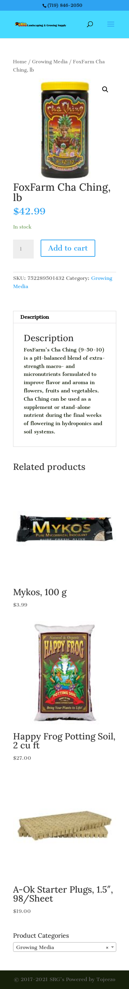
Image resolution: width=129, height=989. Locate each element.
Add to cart (68, 248)
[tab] (65, 317)
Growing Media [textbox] (62, 947)
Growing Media (50, 62)
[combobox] (64, 947)
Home (20, 62)
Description (34, 317)
